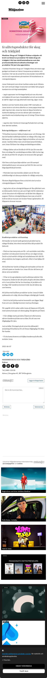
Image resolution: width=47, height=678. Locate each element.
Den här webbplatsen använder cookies (16, 654)
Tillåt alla (23, 671)
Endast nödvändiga (24, 666)
